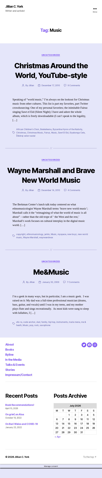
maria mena (74, 332)
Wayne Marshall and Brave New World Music (51, 180)
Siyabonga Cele (77, 133)
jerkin (47, 244)
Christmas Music (35, 133)
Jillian (30, 85)
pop (31, 335)
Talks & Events (16, 375)
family (44, 332)
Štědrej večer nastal (26, 136)
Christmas (21, 133)
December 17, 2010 (50, 85)
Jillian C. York (14, 6)
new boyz (72, 244)
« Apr (58, 446)
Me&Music (51, 282)
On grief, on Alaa (14, 424)
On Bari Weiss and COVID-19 (21, 434)
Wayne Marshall (30, 247)
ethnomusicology (35, 244)
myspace (62, 244)
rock (37, 335)
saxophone (45, 335)
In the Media (14, 369)
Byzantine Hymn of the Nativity (68, 129)
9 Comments (74, 85)
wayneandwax (46, 247)
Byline (9, 364)
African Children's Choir (27, 129)
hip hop (51, 332)
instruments (62, 332)
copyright (21, 244)
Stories (10, 380)
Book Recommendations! (19, 414)
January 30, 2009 (51, 292)
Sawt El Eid (63, 133)
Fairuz (47, 133)
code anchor (29, 332)
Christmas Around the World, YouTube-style (51, 70)
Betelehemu (46, 129)
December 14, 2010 (50, 200)
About (9, 354)
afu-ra (19, 332)
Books (10, 359)
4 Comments (74, 200)
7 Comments (73, 292)
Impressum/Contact (20, 385)
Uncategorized (51, 55)
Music (54, 133)
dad (38, 332)
